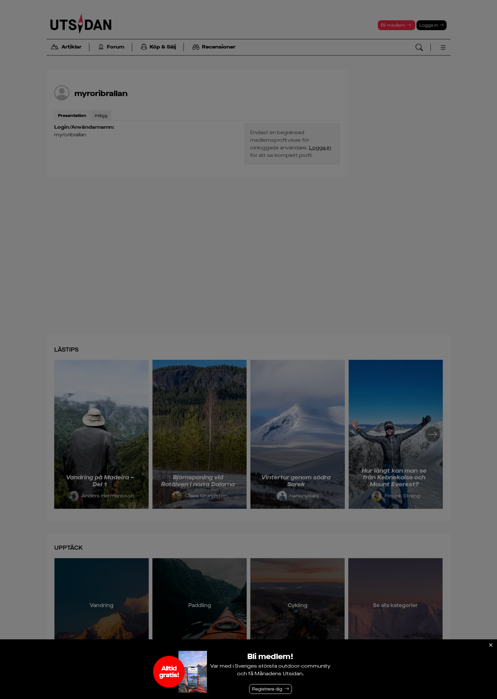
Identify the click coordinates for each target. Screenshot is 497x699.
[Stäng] (490, 645)
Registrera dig (267, 689)
